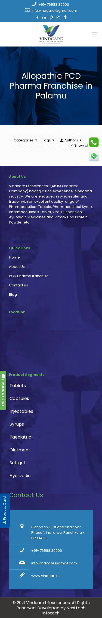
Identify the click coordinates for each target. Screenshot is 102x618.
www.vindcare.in (46, 575)
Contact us (18, 285)
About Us (17, 266)
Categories (26, 140)
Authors (71, 140)
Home (14, 257)
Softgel (17, 463)
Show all (79, 145)
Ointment (20, 450)
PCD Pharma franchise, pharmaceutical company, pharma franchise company (48, 344)
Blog (13, 294)
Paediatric (20, 437)
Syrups (17, 424)
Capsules (19, 398)
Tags (49, 140)
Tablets (18, 385)
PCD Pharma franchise (29, 275)
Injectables (21, 411)
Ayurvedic (20, 475)
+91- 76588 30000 (53, 4)
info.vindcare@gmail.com (54, 10)
